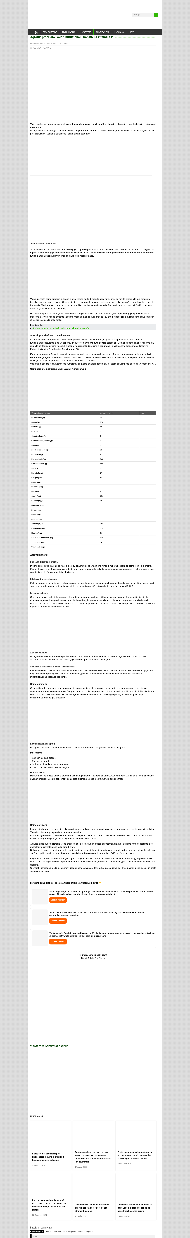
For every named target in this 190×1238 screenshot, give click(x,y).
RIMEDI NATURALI (69, 32)
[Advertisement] (93, 155)
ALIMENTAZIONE (102, 32)
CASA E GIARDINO (50, 32)
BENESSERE (86, 32)
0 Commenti (64, 43)
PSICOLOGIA (119, 32)
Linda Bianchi (40, 43)
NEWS (131, 32)
